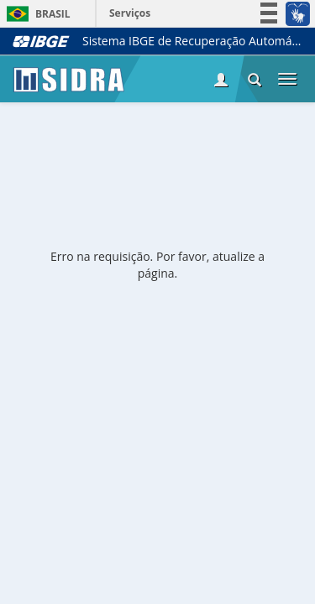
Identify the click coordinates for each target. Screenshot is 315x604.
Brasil (35, 14)
